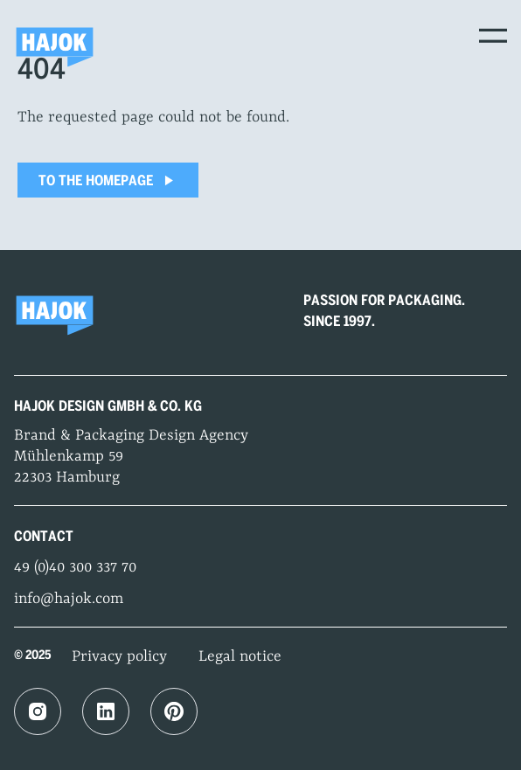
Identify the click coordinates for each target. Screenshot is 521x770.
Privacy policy (119, 656)
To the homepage (107, 180)
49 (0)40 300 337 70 (75, 567)
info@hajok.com (68, 598)
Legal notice (239, 656)
